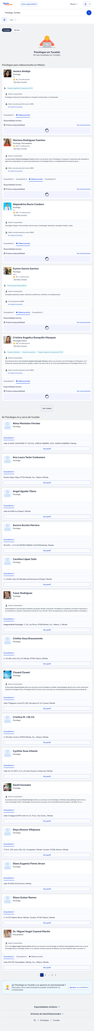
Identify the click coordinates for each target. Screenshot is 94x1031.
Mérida (17, 30)
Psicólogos (44, 1020)
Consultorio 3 (50, 179)
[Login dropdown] (87, 4)
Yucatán (6, 30)
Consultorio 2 (21, 179)
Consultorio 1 (9, 115)
